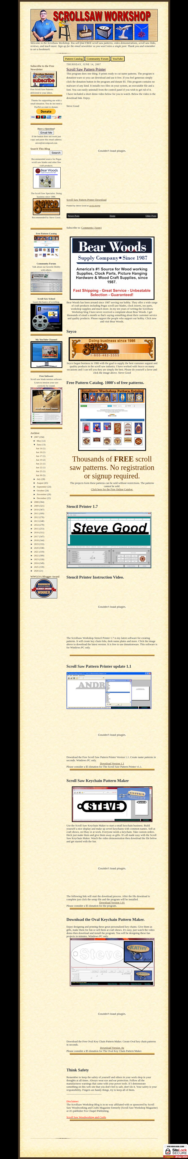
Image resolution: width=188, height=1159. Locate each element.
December (42, 498)
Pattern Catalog (74, 58)
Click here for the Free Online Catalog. (112, 489)
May (39, 440)
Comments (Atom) (91, 227)
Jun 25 (39, 471)
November (42, 494)
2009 (36, 505)
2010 (36, 509)
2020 (36, 548)
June (39, 444)
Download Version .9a (112, 1047)
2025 (36, 567)
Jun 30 (39, 475)
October (41, 490)
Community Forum (98, 58)
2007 (36, 437)
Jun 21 (39, 463)
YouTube (118, 58)
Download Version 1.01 (112, 902)
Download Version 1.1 (112, 763)
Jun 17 (39, 456)
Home (112, 215)
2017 (36, 536)
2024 (36, 563)
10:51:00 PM (94, 205)
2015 (36, 528)
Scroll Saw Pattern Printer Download (87, 199)
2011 (36, 513)
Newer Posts (73, 215)
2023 (36, 559)
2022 (36, 555)
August (40, 483)
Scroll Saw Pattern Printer (86, 69)
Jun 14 (39, 448)
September (42, 486)
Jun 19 (39, 460)
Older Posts (150, 215)
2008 (36, 502)
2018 (36, 540)
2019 (36, 544)
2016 (36, 532)
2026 (36, 570)
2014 (36, 525)
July (39, 479)
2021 (36, 551)
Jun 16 (39, 452)
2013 (36, 521)
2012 (36, 517)
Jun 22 (39, 467)
